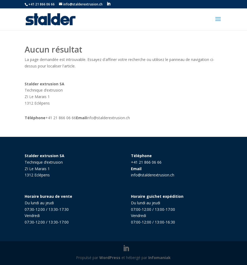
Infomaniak (159, 257)
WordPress (109, 257)
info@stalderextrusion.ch (108, 117)
